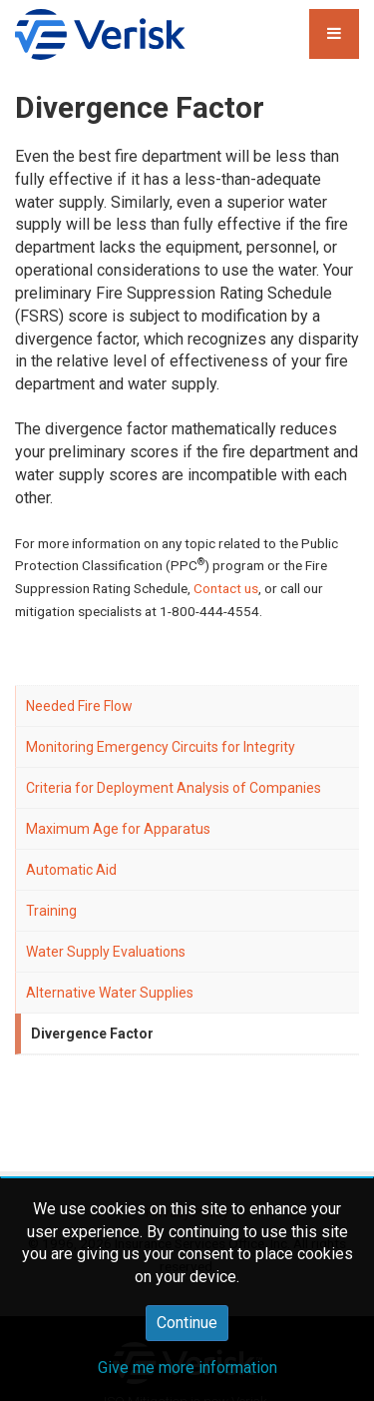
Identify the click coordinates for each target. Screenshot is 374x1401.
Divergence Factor (92, 1034)
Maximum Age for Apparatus (118, 829)
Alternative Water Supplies (109, 993)
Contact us (225, 588)
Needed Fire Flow (79, 706)
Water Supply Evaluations (106, 952)
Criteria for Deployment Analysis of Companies (173, 788)
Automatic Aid (71, 870)
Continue (187, 1322)
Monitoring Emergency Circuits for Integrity (160, 747)
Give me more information (187, 1367)
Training (51, 911)
